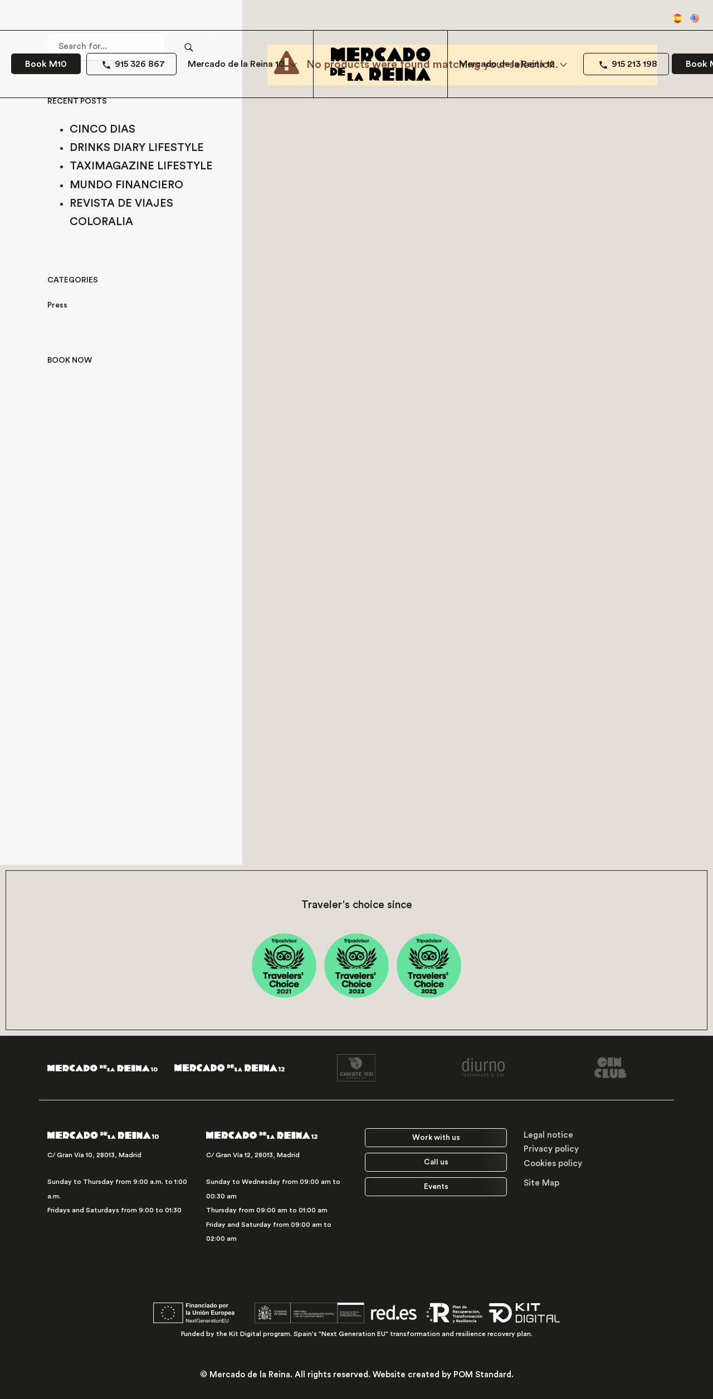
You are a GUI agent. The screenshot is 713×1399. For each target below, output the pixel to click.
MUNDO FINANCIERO (126, 185)
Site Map (541, 1183)
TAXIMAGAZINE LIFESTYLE (141, 166)
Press (57, 305)
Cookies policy (553, 1163)
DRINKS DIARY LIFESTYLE (137, 147)
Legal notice (548, 1135)
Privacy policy (551, 1149)
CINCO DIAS (102, 129)
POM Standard (482, 1375)
